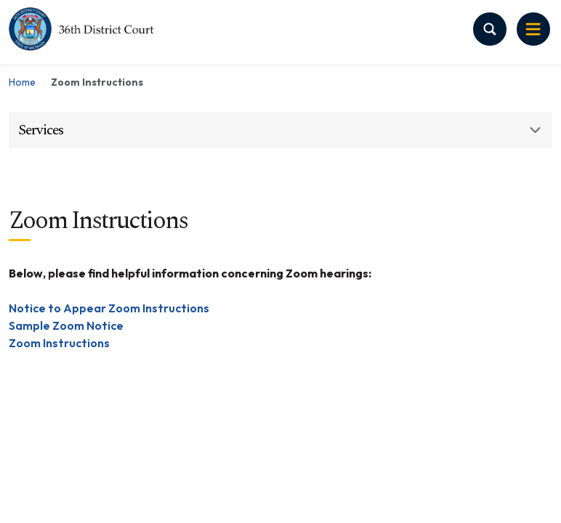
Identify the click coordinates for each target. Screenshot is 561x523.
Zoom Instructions (59, 343)
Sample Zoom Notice (66, 325)
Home (22, 82)
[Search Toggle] (490, 29)
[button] (280, 130)
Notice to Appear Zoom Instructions (109, 308)
